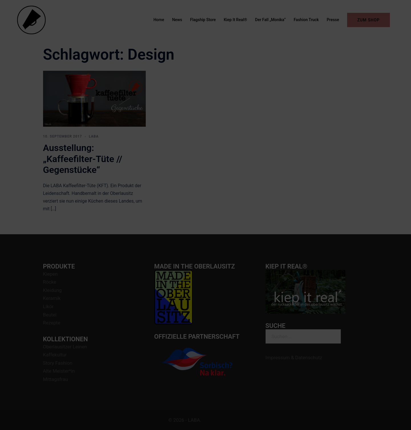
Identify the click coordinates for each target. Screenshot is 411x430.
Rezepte (51, 323)
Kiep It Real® (235, 19)
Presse (333, 19)
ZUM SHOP (368, 20)
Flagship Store (203, 19)
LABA (93, 136)
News (177, 19)
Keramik (52, 298)
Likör (48, 306)
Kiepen (50, 274)
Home (158, 19)
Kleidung (52, 290)
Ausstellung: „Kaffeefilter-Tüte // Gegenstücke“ (82, 158)
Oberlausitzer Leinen (65, 347)
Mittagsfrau (55, 379)
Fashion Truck (306, 19)
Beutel (50, 315)
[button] (399, 8)
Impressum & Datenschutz (294, 357)
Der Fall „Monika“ (270, 19)
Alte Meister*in (59, 371)
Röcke (49, 282)
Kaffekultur (55, 355)
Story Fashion (57, 363)
